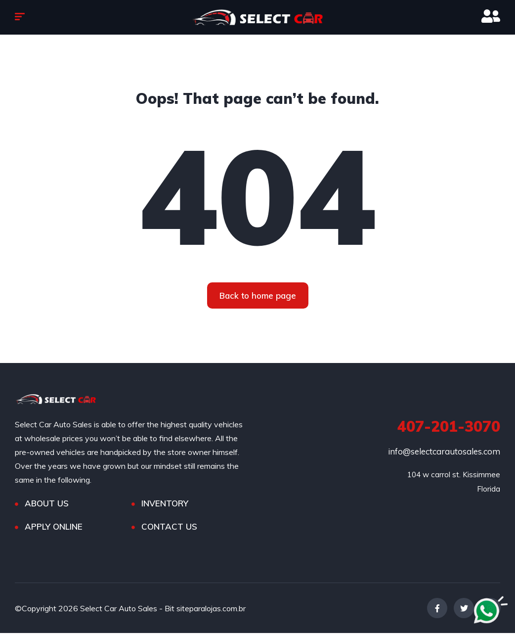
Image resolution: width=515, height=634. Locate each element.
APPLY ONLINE (54, 527)
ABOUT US (47, 504)
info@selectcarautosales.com (444, 452)
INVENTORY (164, 504)
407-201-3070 (448, 427)
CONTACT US (169, 527)
